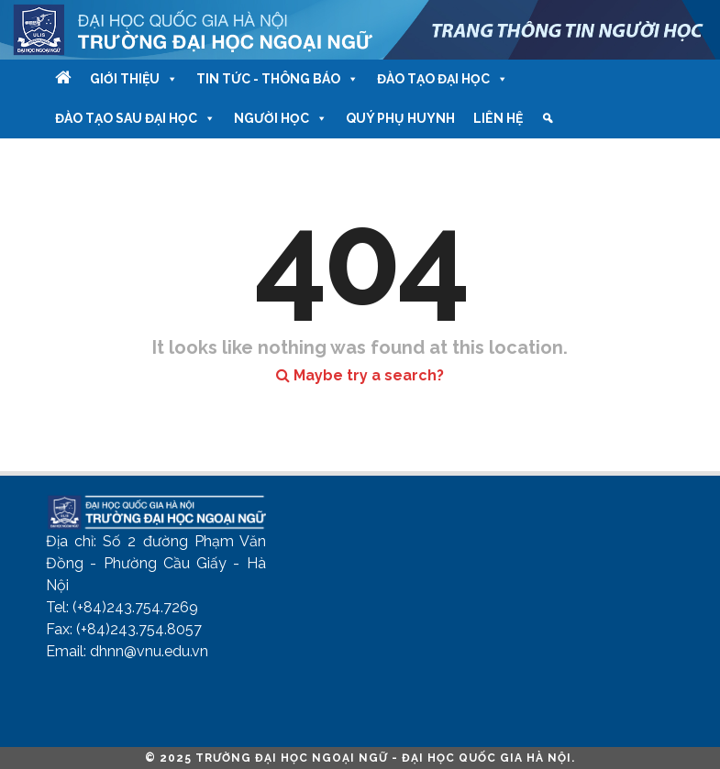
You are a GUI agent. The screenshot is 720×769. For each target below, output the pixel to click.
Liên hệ (498, 118)
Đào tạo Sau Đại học (135, 118)
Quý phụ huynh (400, 118)
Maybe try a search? (360, 375)
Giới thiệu (134, 79)
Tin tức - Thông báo (277, 79)
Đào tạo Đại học (442, 79)
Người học (280, 118)
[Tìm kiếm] (547, 118)
